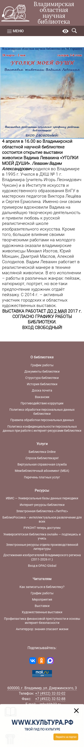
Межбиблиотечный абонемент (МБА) (42, 470)
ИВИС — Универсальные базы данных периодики (42, 498)
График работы (42, 365)
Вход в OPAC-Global (42, 565)
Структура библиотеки (42, 378)
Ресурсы (42, 490)
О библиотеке (42, 357)
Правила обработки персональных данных (42, 420)
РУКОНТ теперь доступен (42, 528)
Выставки (42, 606)
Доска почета (42, 390)
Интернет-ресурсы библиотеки (42, 505)
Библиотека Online (42, 452)
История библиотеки (42, 384)
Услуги (42, 444)
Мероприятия (42, 599)
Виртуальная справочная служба (42, 464)
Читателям (42, 579)
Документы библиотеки (42, 371)
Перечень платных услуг (42, 477)
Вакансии (42, 397)
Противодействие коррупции (42, 403)
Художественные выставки (42, 612)
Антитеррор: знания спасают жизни (42, 629)
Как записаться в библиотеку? (42, 587)
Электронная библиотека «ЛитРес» (42, 511)
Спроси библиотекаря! (42, 458)
